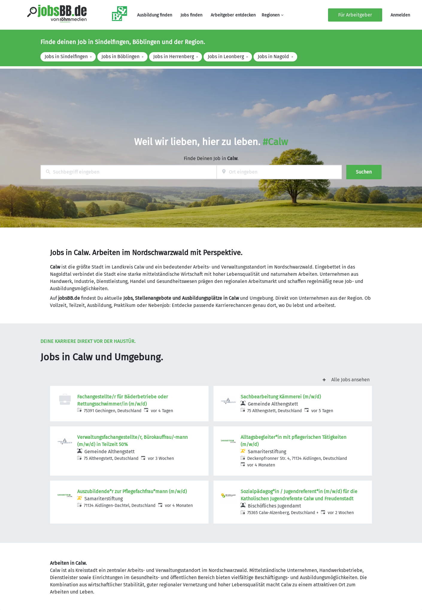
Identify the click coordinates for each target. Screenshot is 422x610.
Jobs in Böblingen (120, 56)
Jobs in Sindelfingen (66, 56)
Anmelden (400, 15)
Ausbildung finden (154, 15)
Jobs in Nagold (273, 56)
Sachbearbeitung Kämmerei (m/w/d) (281, 397)
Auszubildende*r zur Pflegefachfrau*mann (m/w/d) (132, 491)
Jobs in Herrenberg (173, 56)
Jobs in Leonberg (226, 56)
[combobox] (128, 172)
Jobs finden (191, 15)
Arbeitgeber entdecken (233, 15)
